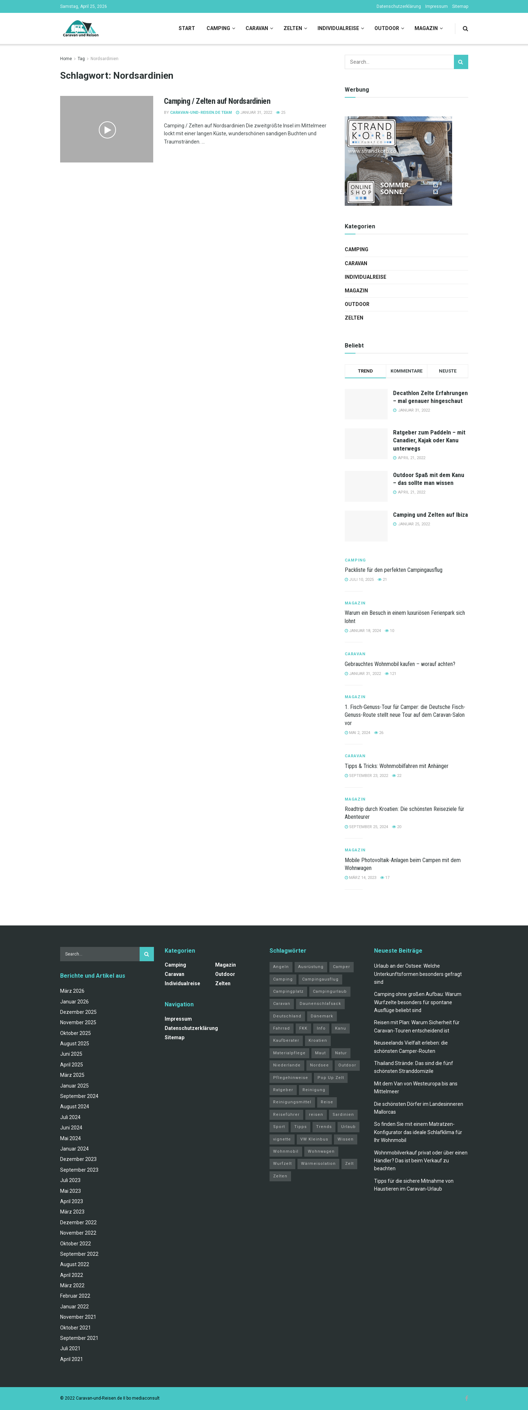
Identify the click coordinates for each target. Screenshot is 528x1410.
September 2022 (79, 1254)
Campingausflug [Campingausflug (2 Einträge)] (320, 979)
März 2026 (72, 991)
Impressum (436, 6)
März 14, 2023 (360, 877)
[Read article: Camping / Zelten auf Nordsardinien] (106, 129)
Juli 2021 (70, 1348)
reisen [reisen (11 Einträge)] (316, 1114)
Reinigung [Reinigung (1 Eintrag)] (313, 1090)
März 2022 (72, 1285)
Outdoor (386, 28)
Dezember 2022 (78, 1222)
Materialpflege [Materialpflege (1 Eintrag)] (289, 1053)
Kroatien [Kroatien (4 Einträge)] (318, 1040)
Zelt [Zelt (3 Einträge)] (349, 1163)
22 (396, 775)
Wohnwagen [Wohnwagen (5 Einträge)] (321, 1151)
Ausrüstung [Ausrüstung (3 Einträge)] (311, 966)
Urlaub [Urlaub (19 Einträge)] (348, 1126)
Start (187, 28)
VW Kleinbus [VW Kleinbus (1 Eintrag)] (314, 1139)
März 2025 (72, 1075)
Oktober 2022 (75, 1243)
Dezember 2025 (78, 1012)
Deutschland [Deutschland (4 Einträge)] (287, 1016)
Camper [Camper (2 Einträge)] (341, 966)
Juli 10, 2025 (359, 579)
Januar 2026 (74, 1002)
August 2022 (74, 1264)
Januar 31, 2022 (254, 112)
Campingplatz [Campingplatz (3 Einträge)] (288, 991)
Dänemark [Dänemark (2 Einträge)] (322, 1016)
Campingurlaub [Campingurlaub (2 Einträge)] (330, 991)
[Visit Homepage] (80, 28)
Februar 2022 (75, 1296)
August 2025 (74, 1043)
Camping (218, 28)
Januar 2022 (74, 1306)
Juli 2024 (70, 1117)
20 (396, 827)
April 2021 (71, 1359)
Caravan (257, 28)
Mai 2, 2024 (357, 732)
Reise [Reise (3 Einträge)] (327, 1102)
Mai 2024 (70, 1138)
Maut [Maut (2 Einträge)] (320, 1053)
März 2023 (72, 1212)
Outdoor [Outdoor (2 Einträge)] (347, 1065)
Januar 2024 (74, 1149)
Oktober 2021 (75, 1328)
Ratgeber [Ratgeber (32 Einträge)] (283, 1090)
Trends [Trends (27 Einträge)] (324, 1126)
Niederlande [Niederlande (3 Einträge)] (287, 1065)
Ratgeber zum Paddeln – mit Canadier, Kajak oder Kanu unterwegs (429, 440)
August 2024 (74, 1106)
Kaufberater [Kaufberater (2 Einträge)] (286, 1040)
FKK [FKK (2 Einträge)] (303, 1028)
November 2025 (78, 1022)
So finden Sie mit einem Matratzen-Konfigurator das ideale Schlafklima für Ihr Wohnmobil (418, 1132)
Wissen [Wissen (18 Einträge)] (346, 1139)
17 (384, 877)
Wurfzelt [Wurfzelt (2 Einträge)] (282, 1163)
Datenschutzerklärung (399, 6)
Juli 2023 (70, 1180)
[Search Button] (465, 28)
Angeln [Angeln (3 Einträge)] (281, 966)
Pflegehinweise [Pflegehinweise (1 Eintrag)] (290, 1077)
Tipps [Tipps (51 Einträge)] (300, 1126)
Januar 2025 (74, 1086)
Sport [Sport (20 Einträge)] (279, 1126)
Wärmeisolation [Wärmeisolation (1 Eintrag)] (318, 1163)
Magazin (426, 28)
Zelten (293, 28)
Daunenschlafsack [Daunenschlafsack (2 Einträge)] (320, 1003)
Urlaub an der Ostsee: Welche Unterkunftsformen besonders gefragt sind (418, 974)
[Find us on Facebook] (466, 1398)
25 (280, 112)
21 (382, 579)
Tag (81, 58)
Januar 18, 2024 (363, 630)
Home (66, 58)
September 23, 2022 (366, 775)
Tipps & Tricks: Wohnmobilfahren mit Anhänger (397, 766)
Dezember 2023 (78, 1159)
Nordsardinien (104, 58)
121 (390, 673)
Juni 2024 (71, 1128)
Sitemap (460, 6)
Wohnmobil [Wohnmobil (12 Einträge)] (286, 1151)
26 (378, 732)
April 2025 (71, 1065)
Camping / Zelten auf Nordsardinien (217, 101)
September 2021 (79, 1338)
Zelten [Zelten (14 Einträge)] (280, 1176)
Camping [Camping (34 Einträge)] (283, 979)
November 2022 (78, 1233)
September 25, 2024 (366, 827)
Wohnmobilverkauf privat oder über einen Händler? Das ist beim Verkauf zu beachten (421, 1161)
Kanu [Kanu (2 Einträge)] (340, 1028)
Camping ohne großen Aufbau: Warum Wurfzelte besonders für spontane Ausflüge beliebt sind (417, 1002)
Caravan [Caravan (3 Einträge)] (281, 1003)
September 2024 (79, 1096)
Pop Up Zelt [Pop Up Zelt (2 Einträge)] (331, 1077)
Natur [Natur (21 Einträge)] (341, 1053)
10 (389, 630)
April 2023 (71, 1201)
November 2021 (78, 1317)
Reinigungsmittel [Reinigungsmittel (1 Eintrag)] (292, 1102)
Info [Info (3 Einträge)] (321, 1028)
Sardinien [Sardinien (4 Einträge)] (343, 1114)
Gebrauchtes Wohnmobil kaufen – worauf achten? (400, 664)
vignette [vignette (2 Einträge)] (282, 1139)
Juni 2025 (71, 1054)
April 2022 (71, 1275)
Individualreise (338, 28)
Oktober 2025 (75, 1033)
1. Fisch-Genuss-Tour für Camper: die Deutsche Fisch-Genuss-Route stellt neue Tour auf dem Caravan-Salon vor (405, 715)
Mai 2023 (70, 1191)
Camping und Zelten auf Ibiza (430, 514)
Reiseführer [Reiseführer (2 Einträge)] (286, 1114)
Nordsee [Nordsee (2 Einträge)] (319, 1065)
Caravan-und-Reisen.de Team (201, 112)
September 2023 (79, 1170)
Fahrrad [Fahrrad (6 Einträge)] (281, 1028)
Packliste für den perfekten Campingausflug (393, 570)
